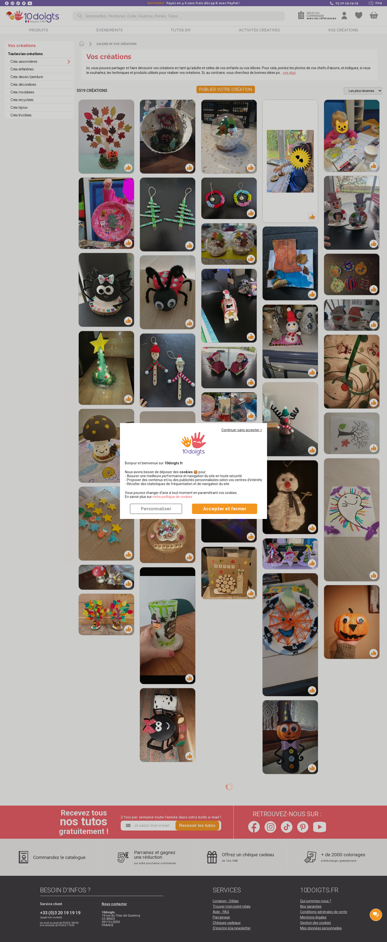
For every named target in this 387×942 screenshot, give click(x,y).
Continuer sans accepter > (241, 430)
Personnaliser (156, 508)
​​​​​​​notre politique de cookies (172, 497)
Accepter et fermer (224, 508)
